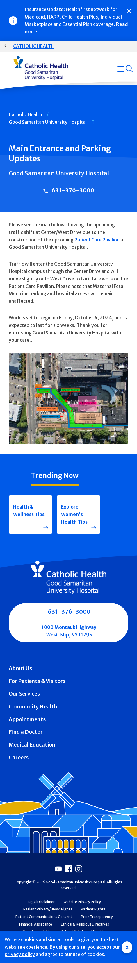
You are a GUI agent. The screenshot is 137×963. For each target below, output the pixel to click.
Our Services (24, 693)
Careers (19, 757)
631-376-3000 (72, 190)
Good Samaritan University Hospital (48, 122)
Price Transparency (97, 916)
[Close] (129, 11)
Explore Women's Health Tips (74, 514)
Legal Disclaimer (41, 902)
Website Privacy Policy (82, 902)
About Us (20, 668)
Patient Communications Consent (43, 916)
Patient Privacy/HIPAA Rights (47, 909)
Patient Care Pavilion (97, 240)
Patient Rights (93, 909)
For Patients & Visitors (37, 681)
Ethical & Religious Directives (85, 924)
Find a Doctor (26, 731)
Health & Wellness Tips (29, 510)
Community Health (33, 706)
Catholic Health (33, 46)
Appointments (27, 719)
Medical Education (32, 744)
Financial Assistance (35, 924)
